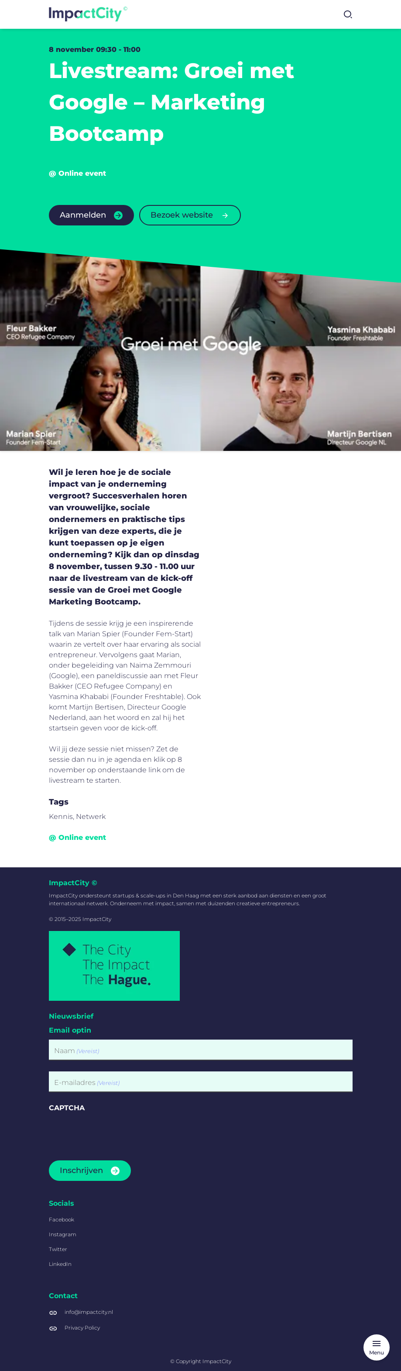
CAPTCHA (67, 1108)
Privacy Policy (82, 1327)
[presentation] (115, 1134)
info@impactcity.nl (89, 1312)
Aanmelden (83, 215)
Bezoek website (182, 215)
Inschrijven (81, 1170)
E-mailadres (87, 1083)
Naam (76, 1051)
